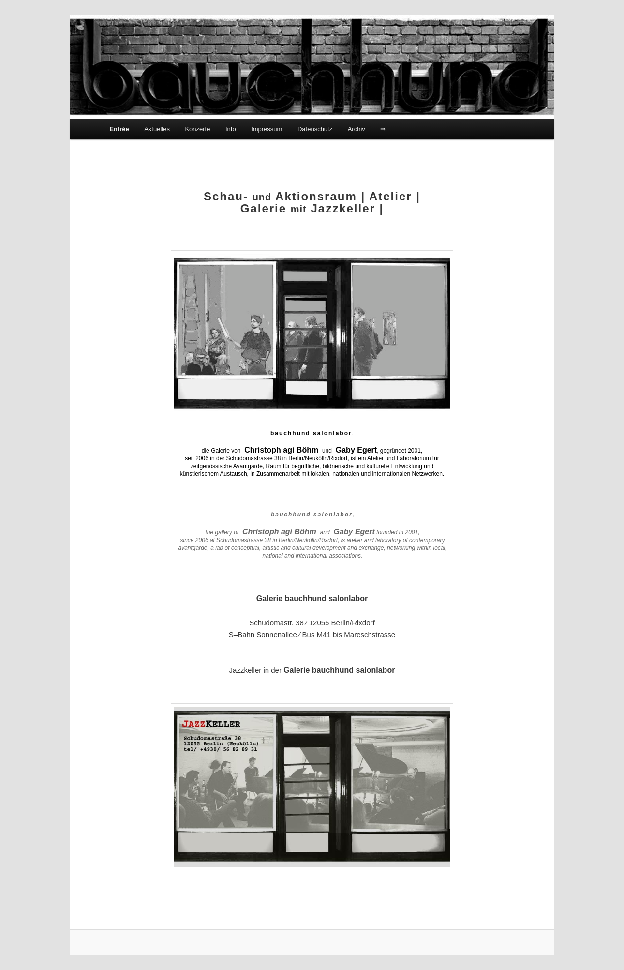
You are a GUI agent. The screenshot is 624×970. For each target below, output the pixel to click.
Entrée (119, 129)
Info (230, 129)
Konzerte (197, 129)
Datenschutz (314, 129)
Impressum (266, 129)
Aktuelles (157, 129)
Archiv (356, 129)
